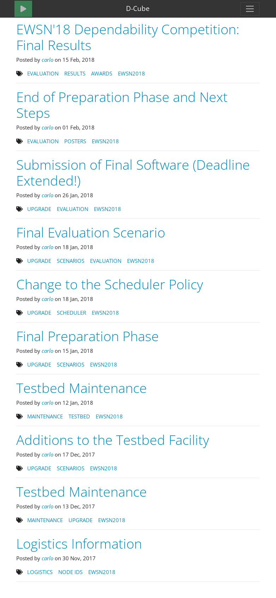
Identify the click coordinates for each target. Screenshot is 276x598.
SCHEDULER (72, 312)
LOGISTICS (40, 571)
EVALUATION (43, 73)
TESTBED (79, 416)
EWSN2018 (132, 73)
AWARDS (102, 73)
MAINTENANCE (45, 416)
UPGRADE (40, 208)
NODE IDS (71, 571)
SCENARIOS (71, 260)
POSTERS (76, 141)
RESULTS (75, 73)
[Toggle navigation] (249, 9)
